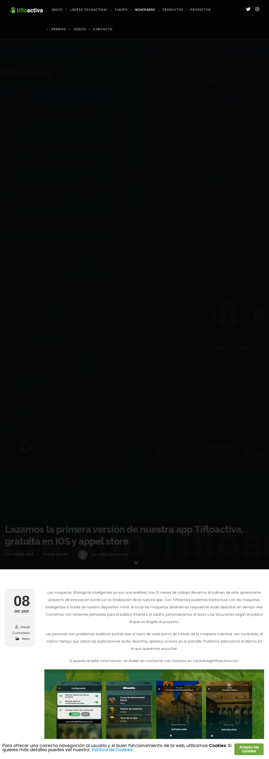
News (26, 639)
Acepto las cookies (249, 749)
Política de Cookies (112, 750)
